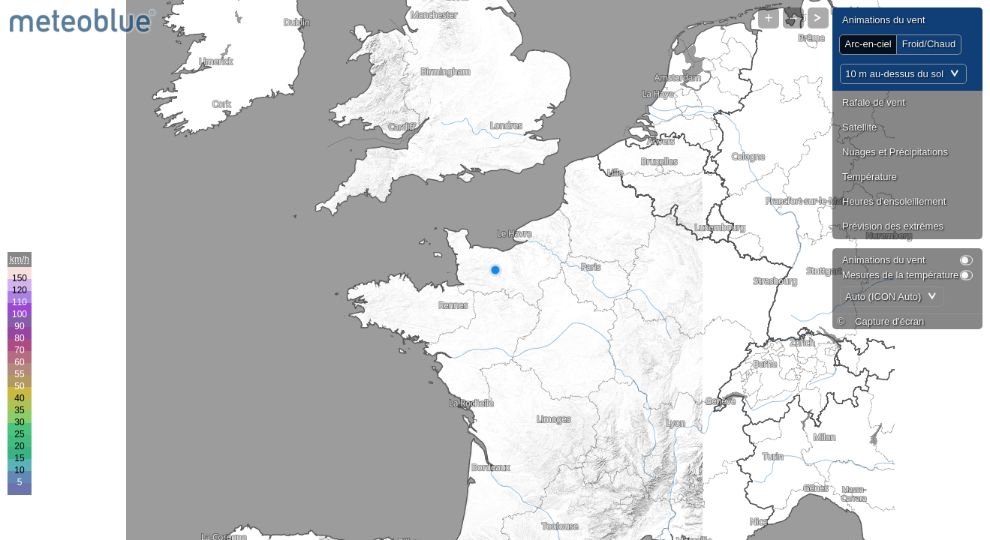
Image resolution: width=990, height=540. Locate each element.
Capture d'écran (889, 321)
